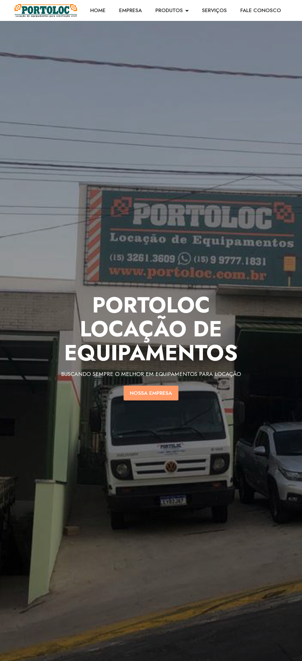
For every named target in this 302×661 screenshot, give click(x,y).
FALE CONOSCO (260, 10)
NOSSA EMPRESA (151, 393)
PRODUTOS (169, 10)
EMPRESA (130, 10)
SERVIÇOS (214, 10)
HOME (98, 10)
